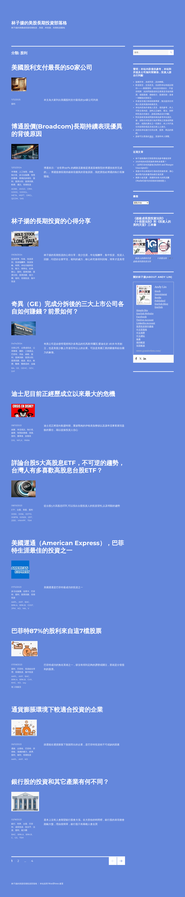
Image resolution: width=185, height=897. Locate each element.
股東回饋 (27, 272)
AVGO (22, 189)
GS (16, 837)
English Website (145, 313)
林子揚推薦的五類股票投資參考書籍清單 (153, 158)
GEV (31, 368)
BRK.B (22, 605)
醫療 (17, 364)
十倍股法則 (143, 221)
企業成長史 (26, 348)
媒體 (13, 433)
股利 (13, 104)
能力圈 (24, 830)
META (14, 195)
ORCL (29, 195)
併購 (31, 172)
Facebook (141, 316)
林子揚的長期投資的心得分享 (51, 221)
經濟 (31, 751)
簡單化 (24, 268)
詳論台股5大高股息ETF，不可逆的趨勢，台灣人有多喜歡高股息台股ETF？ (68, 466)
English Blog (161, 304)
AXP (21, 602)
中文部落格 (141, 329)
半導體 (14, 172)
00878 (14, 517)
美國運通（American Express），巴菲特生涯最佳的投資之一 (67, 546)
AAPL (14, 602)
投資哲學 (15, 259)
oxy (24, 682)
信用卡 (26, 591)
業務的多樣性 (25, 178)
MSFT (21, 195)
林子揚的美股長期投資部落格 (39, 22)
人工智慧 (23, 172)
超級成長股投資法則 (149, 218)
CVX (30, 679)
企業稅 (20, 748)
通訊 (19, 184)
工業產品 (29, 351)
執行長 (14, 175)
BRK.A (14, 605)
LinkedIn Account (145, 323)
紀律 (31, 268)
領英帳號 (140, 345)
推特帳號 (140, 342)
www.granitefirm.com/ (148, 350)
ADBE (14, 189)
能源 (23, 360)
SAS (22, 198)
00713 (28, 514)
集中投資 (29, 672)
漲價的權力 (22, 751)
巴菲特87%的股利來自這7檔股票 (56, 631)
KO (19, 608)
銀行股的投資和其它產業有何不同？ (60, 781)
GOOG (14, 192)
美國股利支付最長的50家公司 (51, 67)
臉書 (138, 339)
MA (24, 608)
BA (12, 368)
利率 (19, 824)
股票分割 (19, 181)
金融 (33, 364)
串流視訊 (21, 429)
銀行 (13, 824)
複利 (17, 278)
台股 (19, 509)
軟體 (13, 184)
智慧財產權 (22, 433)
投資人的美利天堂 (143, 258)
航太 (29, 360)
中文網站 (140, 336)
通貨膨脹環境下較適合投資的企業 (57, 709)
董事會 (20, 436)
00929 (23, 517)
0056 (21, 514)
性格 (23, 259)
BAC (27, 602)
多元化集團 (24, 175)
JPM (13, 608)
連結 (151, 136)
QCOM (14, 198)
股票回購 (29, 181)
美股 (31, 433)
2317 (30, 517)
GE (17, 368)
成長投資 (19, 827)
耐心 (13, 272)
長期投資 (27, 184)
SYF (13, 371)
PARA (27, 440)
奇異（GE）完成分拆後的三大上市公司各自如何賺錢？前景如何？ (67, 307)
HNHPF (21, 520)
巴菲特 (14, 354)
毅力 (17, 268)
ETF (13, 509)
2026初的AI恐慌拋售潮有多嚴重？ (151, 161)
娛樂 (13, 429)
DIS (13, 440)
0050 (13, 514)
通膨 (13, 748)
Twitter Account (145, 320)
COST (30, 605)
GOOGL (23, 192)
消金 (21, 354)
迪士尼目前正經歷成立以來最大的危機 (63, 394)
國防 (21, 351)
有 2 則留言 (16, 687)
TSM (29, 520)
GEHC (24, 368)
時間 (17, 265)
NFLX (19, 440)
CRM (29, 189)
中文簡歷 (140, 332)
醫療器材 (25, 364)
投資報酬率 (20, 262)
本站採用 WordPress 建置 (51, 883)
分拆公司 (15, 348)
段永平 (28, 827)
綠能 (27, 354)
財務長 (28, 436)
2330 (13, 520)
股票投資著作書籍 (144, 326)
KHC (13, 682)
